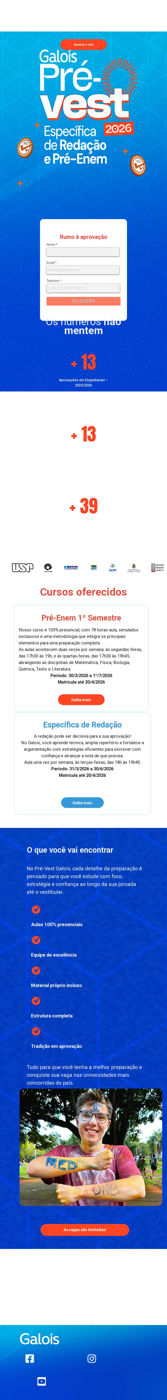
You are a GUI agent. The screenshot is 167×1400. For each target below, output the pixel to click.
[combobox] (51, 288)
